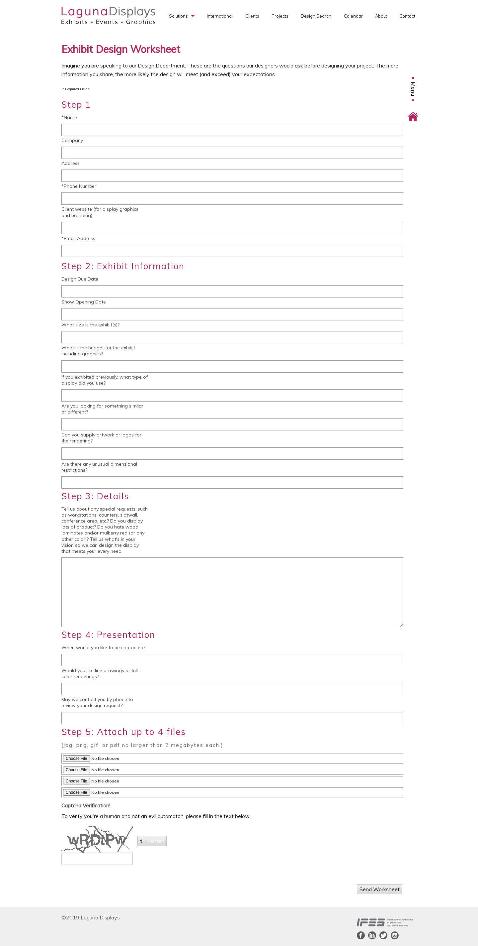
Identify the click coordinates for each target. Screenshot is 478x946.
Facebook (361, 935)
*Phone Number (78, 186)
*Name (69, 117)
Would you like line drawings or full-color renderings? (100, 673)
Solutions (178, 16)
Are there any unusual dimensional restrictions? (99, 467)
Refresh (151, 841)
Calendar (353, 16)
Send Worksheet (379, 889)
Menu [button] (413, 61)
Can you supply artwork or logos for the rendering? (101, 438)
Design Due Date (79, 279)
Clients (252, 16)
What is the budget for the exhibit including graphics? (98, 351)
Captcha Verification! (85, 805)
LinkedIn (372, 935)
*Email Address (78, 238)
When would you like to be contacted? (103, 647)
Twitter (383, 935)
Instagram (395, 935)
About (381, 16)
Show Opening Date (83, 302)
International (220, 16)
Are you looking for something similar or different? (102, 409)
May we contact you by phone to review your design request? (97, 702)
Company (72, 140)
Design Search (316, 16)
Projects (280, 16)
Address (70, 163)
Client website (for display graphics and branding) (99, 212)
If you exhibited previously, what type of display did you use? (104, 380)
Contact (407, 16)
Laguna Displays (108, 16)
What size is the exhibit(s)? (90, 325)
